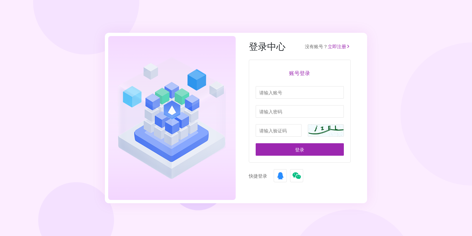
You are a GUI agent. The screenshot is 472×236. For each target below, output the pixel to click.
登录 (299, 150)
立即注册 (339, 46)
